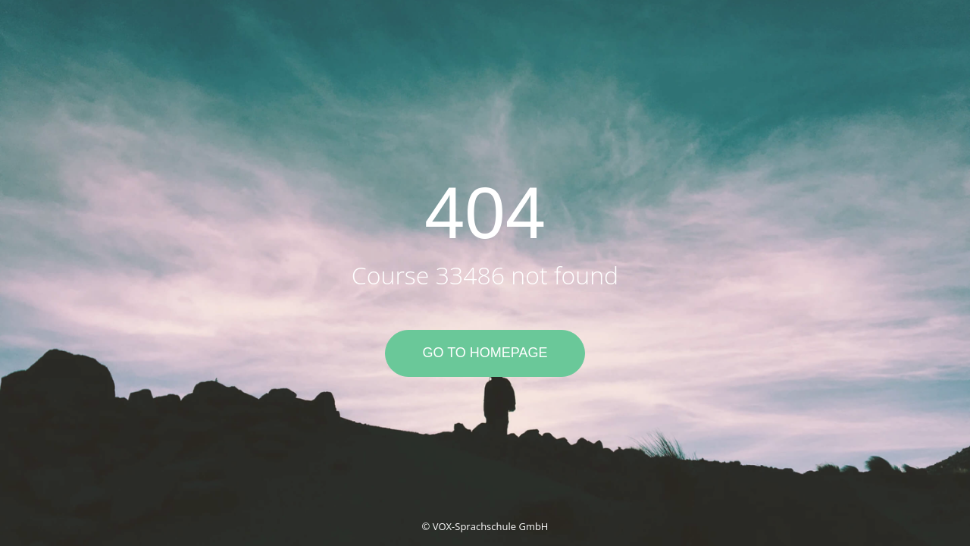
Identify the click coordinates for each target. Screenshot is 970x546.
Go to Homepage (484, 352)
